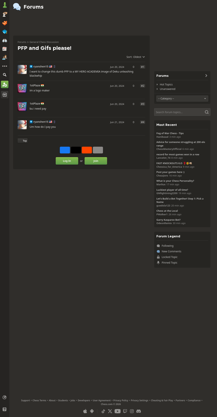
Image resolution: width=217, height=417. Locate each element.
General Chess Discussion (44, 42)
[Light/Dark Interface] (4, 403)
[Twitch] (125, 411)
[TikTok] (103, 411)
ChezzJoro (162, 175)
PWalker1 (162, 214)
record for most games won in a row (177, 154)
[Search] (4, 74)
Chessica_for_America (169, 166)
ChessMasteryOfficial (169, 149)
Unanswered (167, 89)
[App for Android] (92, 411)
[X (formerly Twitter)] (110, 411)
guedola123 (163, 205)
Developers (84, 400)
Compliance (194, 400)
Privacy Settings (139, 400)
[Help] (4, 409)
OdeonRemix (164, 223)
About (52, 400)
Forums (22, 42)
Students (63, 400)
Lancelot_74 (163, 157)
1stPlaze (35, 85)
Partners (180, 400)
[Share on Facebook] (65, 150)
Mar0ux (160, 184)
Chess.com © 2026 (111, 404)
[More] (4, 66)
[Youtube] (118, 411)
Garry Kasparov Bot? (168, 219)
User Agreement (102, 400)
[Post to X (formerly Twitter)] (76, 150)
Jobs (73, 400)
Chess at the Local (167, 210)
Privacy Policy (120, 400)
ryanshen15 (40, 66)
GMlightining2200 (166, 193)
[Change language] (4, 397)
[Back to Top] (23, 140)
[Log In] (4, 95)
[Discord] (138, 411)
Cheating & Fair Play (162, 400)
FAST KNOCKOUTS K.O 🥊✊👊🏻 (174, 163)
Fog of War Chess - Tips (170, 133)
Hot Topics (166, 84)
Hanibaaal (162, 136)
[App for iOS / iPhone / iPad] (85, 411)
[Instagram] (132, 411)
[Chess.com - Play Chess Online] (4, 5)
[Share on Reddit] (87, 150)
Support (25, 400)
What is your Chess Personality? (175, 180)
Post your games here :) (170, 172)
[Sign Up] (4, 84)
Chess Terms (39, 400)
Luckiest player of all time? (172, 189)
